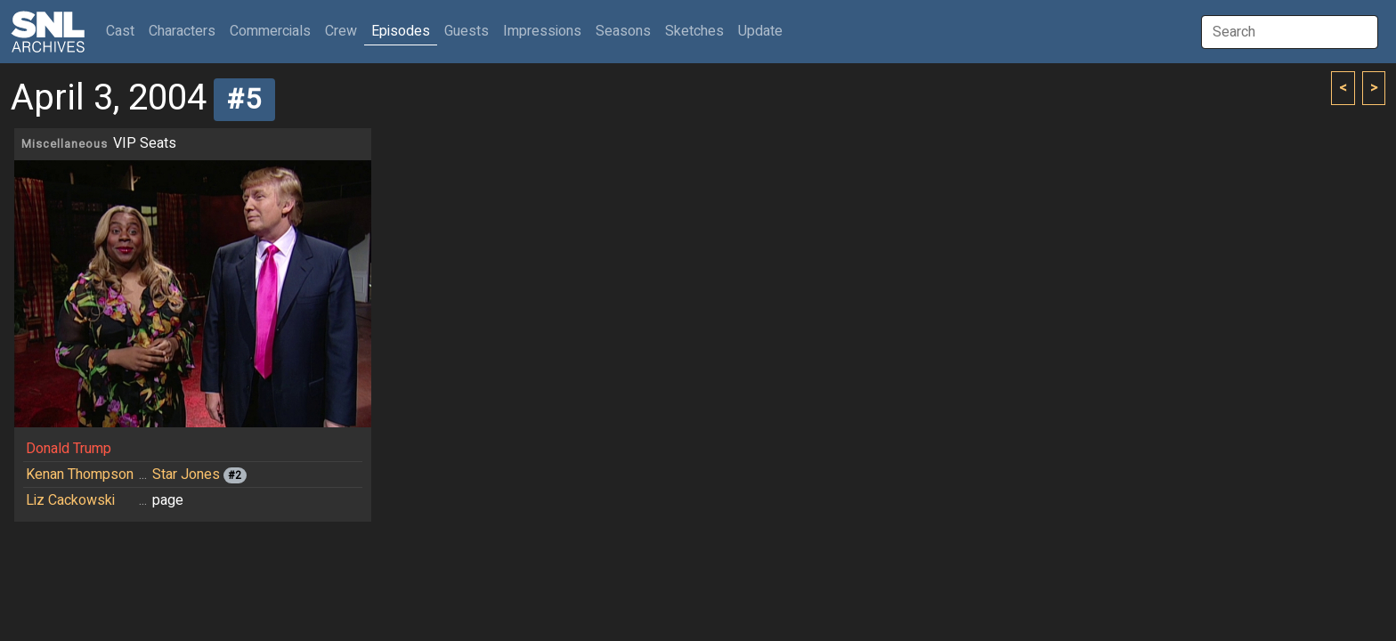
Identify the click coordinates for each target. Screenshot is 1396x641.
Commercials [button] (270, 31)
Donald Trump (68, 448)
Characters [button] (182, 31)
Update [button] (760, 31)
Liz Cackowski (70, 500)
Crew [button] (341, 31)
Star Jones (186, 474)
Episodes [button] (400, 31)
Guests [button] (466, 31)
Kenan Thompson (80, 474)
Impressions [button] (542, 31)
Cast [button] (124, 31)
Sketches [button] (694, 31)
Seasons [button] (623, 31)
